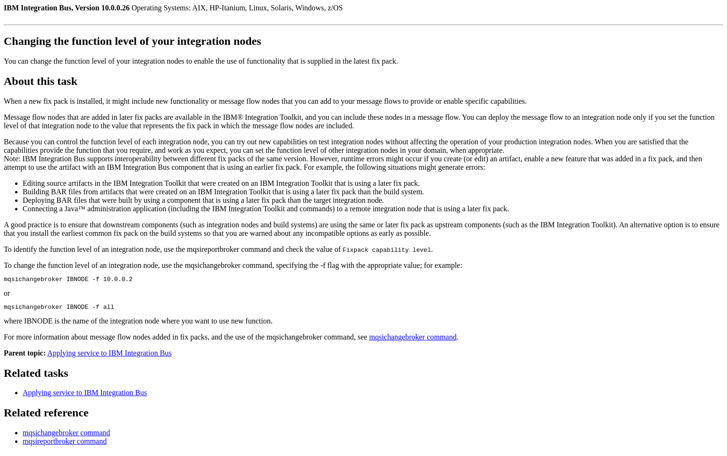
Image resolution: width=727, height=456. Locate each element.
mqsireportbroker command (65, 444)
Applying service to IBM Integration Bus (109, 356)
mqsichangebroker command (412, 340)
